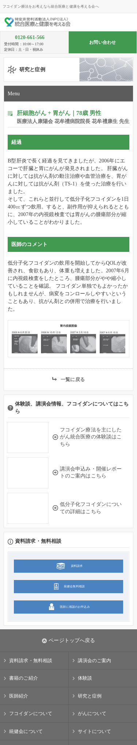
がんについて (92, 713)
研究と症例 (90, 696)
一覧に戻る (73, 379)
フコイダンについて (30, 713)
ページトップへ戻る (68, 641)
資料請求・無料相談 (30, 660)
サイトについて (94, 731)
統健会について (26, 731)
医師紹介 (18, 696)
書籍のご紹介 (23, 678)
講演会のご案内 (94, 660)
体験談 (85, 678)
